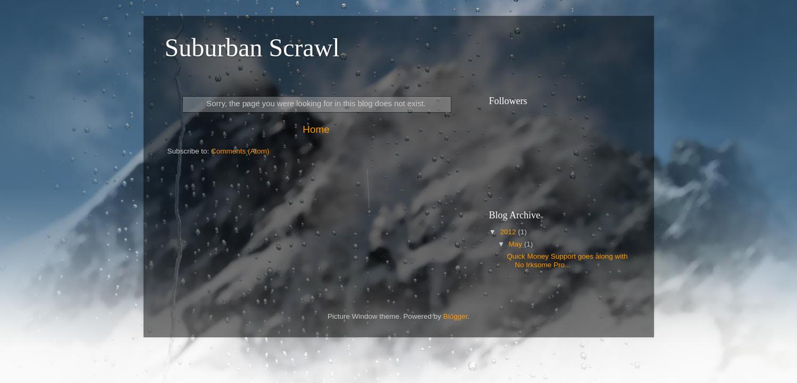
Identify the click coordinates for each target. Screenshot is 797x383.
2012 (509, 232)
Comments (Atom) (240, 151)
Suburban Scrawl (252, 47)
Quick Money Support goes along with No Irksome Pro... (567, 260)
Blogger (455, 316)
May (516, 244)
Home (316, 129)
